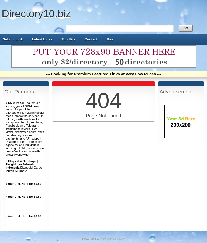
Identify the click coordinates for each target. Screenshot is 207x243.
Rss (110, 39)
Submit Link (13, 39)
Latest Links (42, 39)
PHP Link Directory (112, 238)
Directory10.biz (36, 13)
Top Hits (68, 39)
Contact (90, 39)
